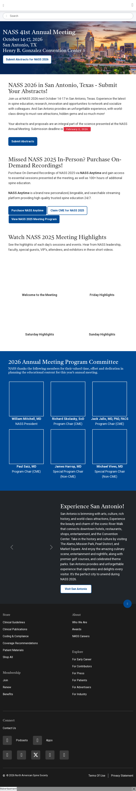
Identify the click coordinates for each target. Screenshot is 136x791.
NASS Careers (81, 636)
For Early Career (81, 659)
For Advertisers (81, 687)
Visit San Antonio (76, 589)
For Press (78, 673)
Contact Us (9, 728)
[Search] (71, 16)
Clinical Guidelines (14, 622)
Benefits (8, 694)
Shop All (8, 657)
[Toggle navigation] (3, 5)
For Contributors (82, 666)
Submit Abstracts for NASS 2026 (27, 59)
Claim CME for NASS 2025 (67, 210)
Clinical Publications (15, 629)
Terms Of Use (96, 775)
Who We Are (79, 622)
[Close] (134, 789)
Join (5, 680)
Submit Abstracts (22, 141)
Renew (7, 687)
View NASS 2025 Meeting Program (34, 219)
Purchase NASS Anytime (27, 210)
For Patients (79, 680)
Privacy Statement (122, 775)
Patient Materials (13, 650)
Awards (76, 629)
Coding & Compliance (16, 636)
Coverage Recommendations (20, 643)
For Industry (79, 694)
